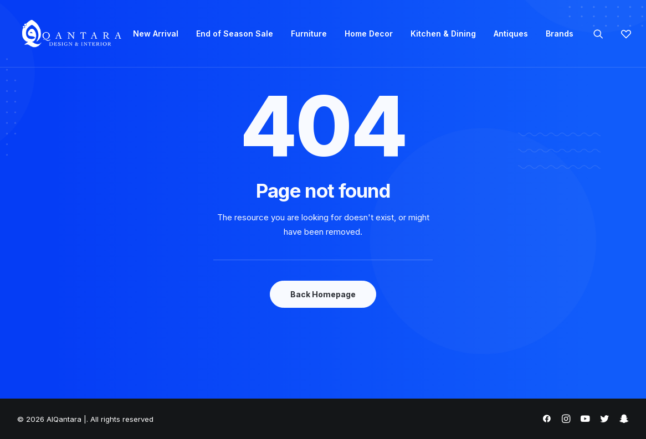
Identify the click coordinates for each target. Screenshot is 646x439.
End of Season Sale (234, 33)
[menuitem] (155, 34)
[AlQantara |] (71, 34)
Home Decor (369, 33)
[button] (605, 34)
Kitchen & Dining (443, 33)
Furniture (309, 33)
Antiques (511, 33)
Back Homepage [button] (323, 294)
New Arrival (155, 33)
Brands (559, 33)
